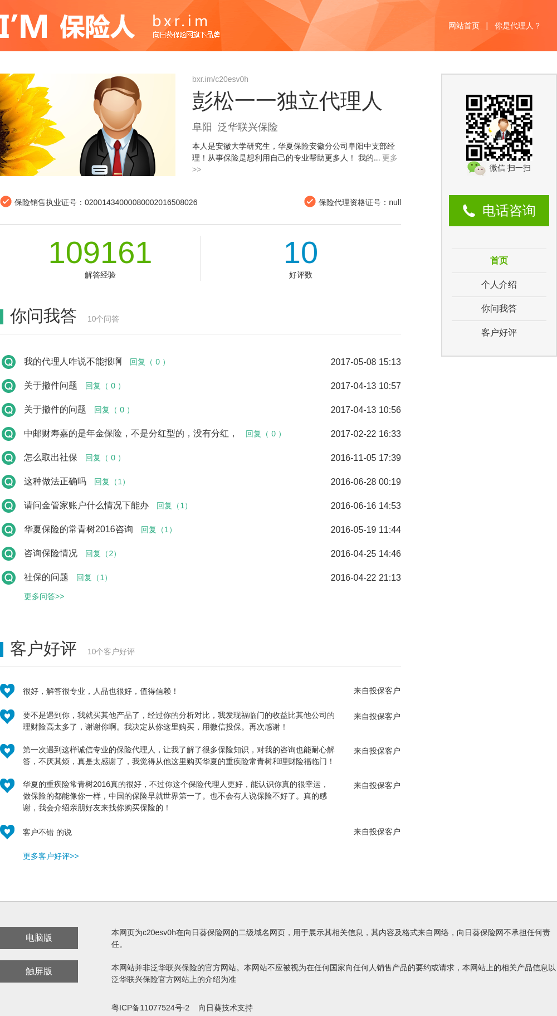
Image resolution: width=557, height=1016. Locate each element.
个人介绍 (499, 284)
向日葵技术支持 (225, 1007)
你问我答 (499, 308)
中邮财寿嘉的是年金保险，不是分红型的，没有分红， (131, 433)
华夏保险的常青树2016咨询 (78, 529)
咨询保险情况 (50, 553)
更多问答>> (44, 596)
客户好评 (499, 332)
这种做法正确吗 (55, 481)
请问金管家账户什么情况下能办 (86, 505)
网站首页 (464, 25)
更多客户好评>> (51, 856)
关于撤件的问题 (55, 409)
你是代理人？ (518, 25)
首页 (499, 260)
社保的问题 (46, 577)
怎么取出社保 (50, 457)
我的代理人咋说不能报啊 (73, 361)
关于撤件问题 (50, 385)
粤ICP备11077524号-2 (150, 1007)
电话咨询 (509, 210)
